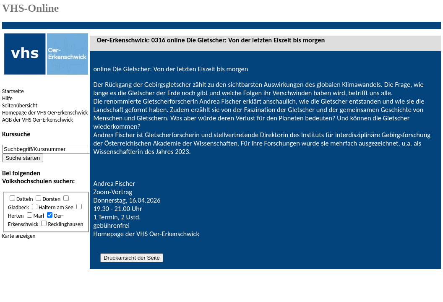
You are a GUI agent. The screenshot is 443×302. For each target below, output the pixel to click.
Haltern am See (56, 207)
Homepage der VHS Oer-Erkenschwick (45, 112)
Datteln (24, 199)
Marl (39, 215)
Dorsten (51, 199)
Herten (16, 215)
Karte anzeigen (19, 236)
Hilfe (7, 98)
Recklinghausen (65, 224)
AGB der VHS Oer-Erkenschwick (37, 119)
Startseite (13, 91)
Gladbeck (18, 207)
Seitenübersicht (19, 105)
